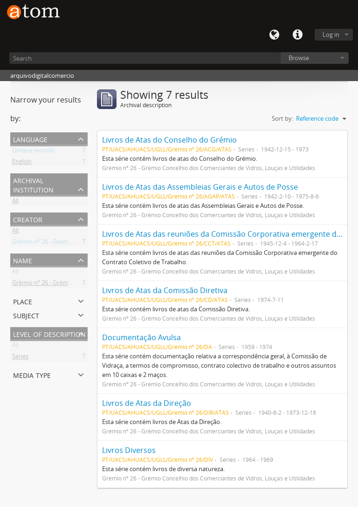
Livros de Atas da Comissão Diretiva (164, 290)
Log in (331, 34)
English (22, 163)
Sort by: (282, 118)
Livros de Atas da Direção (146, 403)
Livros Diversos (129, 450)
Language (274, 35)
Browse (299, 58)
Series (20, 358)
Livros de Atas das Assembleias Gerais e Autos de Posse (200, 187)
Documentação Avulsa (141, 337)
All (15, 202)
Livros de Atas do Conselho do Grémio (169, 140)
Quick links (297, 35)
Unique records (33, 152)
